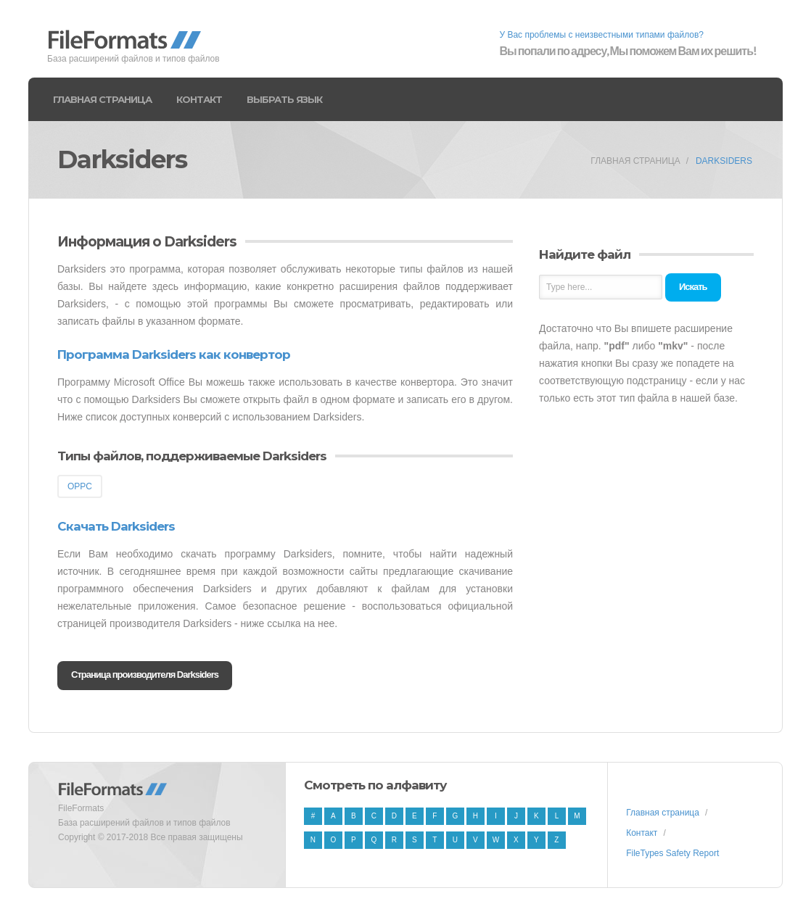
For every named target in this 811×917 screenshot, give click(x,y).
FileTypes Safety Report (672, 853)
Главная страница (102, 99)
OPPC (79, 486)
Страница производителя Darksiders (144, 674)
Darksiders (724, 161)
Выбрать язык (284, 99)
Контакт (199, 99)
